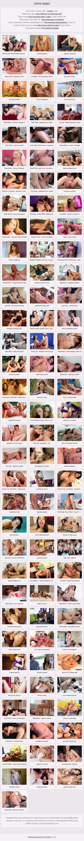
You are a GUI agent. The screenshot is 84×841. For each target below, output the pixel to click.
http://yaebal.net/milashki (50, 28)
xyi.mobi (50, 11)
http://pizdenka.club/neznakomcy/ (56, 22)
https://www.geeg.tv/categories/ (53, 20)
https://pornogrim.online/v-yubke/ (39, 17)
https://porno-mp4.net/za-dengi (48, 25)
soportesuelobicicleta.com (39, 837)
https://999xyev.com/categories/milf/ (49, 14)
